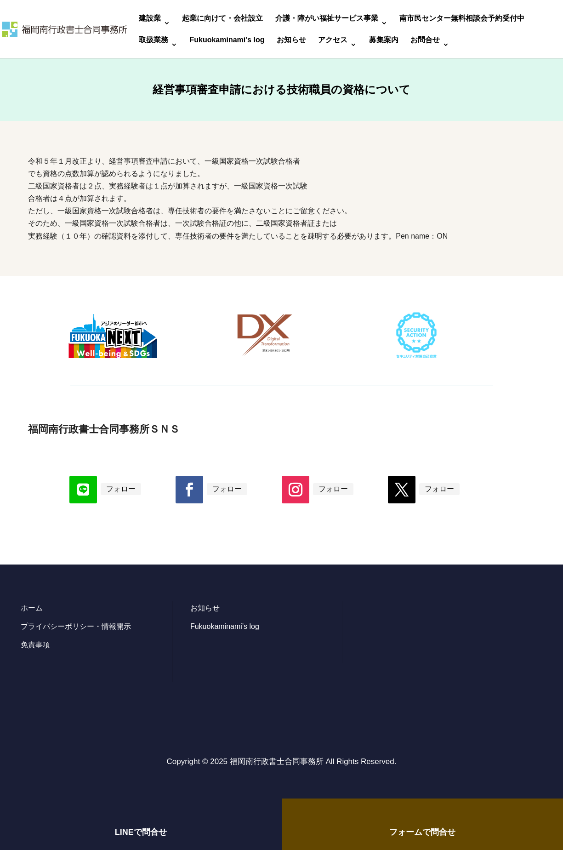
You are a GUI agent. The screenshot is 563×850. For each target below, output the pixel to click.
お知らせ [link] (291, 40)
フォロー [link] (121, 489)
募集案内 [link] (383, 40)
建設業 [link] (150, 18)
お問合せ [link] (425, 40)
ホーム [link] (32, 608)
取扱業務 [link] (153, 40)
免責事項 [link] (35, 645)
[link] (64, 29)
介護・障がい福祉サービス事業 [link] (326, 18)
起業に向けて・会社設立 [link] (222, 18)
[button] (83, 489)
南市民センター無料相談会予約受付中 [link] (461, 18)
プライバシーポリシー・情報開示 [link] (76, 626)
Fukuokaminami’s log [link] (226, 40)
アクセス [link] (332, 40)
